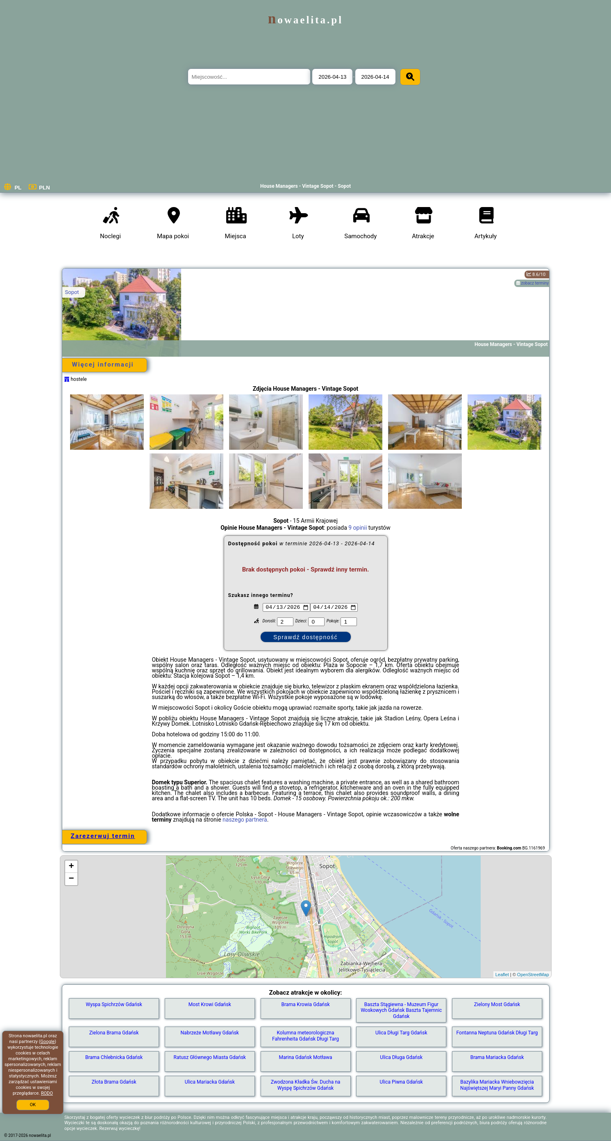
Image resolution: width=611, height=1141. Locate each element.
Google (48, 1041)
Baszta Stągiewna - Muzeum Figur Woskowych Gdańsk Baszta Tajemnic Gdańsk (401, 1010)
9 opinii (357, 527)
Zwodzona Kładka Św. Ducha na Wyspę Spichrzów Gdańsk (306, 1085)
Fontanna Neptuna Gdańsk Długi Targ (497, 1033)
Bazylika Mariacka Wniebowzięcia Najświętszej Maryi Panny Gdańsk (497, 1085)
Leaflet (502, 974)
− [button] (71, 879)
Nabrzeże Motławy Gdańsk (210, 1033)
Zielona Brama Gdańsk (114, 1033)
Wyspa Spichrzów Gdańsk (114, 1004)
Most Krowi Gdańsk (210, 1004)
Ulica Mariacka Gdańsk (210, 1082)
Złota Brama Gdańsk (114, 1082)
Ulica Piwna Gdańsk (401, 1082)
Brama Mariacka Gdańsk (497, 1057)
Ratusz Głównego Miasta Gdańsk (210, 1057)
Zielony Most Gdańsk (497, 1004)
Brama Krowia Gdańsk (306, 1004)
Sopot (72, 292)
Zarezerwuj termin (103, 836)
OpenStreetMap (533, 974)
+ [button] (71, 867)
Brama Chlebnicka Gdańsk (114, 1057)
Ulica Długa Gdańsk (401, 1057)
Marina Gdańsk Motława (305, 1057)
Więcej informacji (103, 364)
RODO (47, 1093)
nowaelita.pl (305, 19)
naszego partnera (245, 819)
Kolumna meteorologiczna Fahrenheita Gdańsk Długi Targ (305, 1035)
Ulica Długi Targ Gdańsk (401, 1033)
